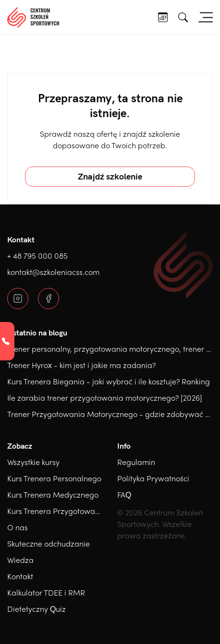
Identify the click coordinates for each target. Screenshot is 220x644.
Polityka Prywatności (153, 478)
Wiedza (20, 559)
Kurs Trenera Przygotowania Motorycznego (83, 510)
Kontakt (20, 576)
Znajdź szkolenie (110, 176)
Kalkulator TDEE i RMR (46, 592)
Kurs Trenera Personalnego (54, 478)
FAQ (124, 494)
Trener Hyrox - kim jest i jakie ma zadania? (81, 364)
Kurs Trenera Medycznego (52, 494)
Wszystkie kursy (33, 461)
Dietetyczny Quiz (36, 608)
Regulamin (136, 461)
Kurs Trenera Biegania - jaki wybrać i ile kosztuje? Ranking (108, 381)
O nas (17, 527)
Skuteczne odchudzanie (48, 543)
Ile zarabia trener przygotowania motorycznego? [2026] (104, 397)
